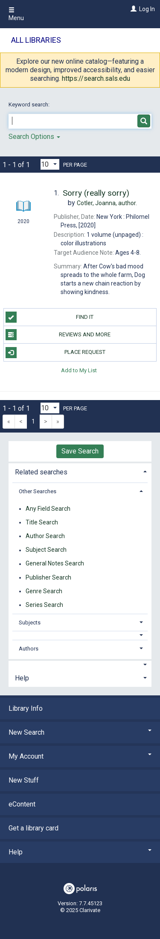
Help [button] (22, 678)
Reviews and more (58, 334)
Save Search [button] (80, 451)
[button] (80, 635)
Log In (147, 9)
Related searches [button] (41, 472)
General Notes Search (55, 563)
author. (107, 203)
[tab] (80, 471)
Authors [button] (28, 648)
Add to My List (79, 370)
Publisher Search (48, 577)
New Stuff (24, 780)
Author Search (45, 536)
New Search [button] (80, 732)
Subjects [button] (30, 622)
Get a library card (33, 828)
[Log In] (132, 9)
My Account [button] (80, 756)
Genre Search (44, 591)
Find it (50, 317)
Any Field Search (48, 508)
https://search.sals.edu (96, 78)
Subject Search (46, 550)
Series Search (44, 604)
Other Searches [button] (37, 491)
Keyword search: (30, 104)
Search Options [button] (34, 136)
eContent (22, 804)
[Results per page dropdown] (50, 164)
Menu (16, 14)
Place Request (55, 352)
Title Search (42, 522)
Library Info (26, 708)
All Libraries (36, 39)
